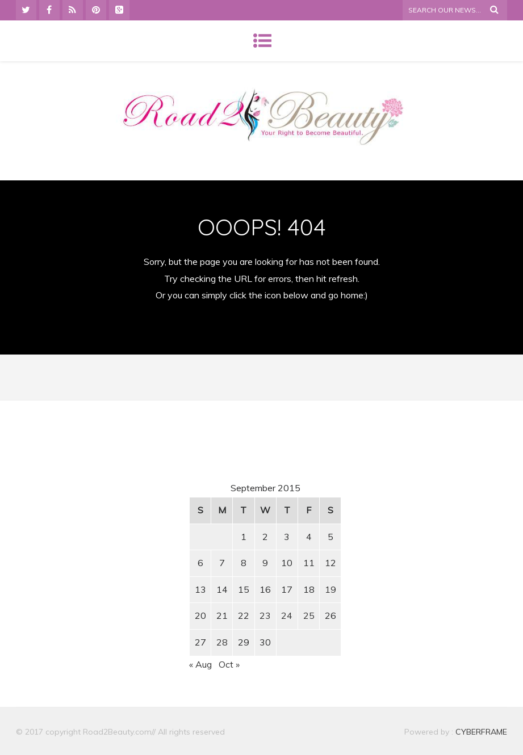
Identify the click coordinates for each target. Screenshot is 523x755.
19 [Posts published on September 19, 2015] (330, 589)
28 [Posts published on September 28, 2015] (222, 642)
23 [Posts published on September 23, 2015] (265, 615)
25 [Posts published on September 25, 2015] (309, 615)
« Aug (200, 664)
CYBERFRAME (481, 732)
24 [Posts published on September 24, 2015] (286, 615)
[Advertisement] (113, 515)
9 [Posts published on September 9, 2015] (265, 562)
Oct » (229, 664)
